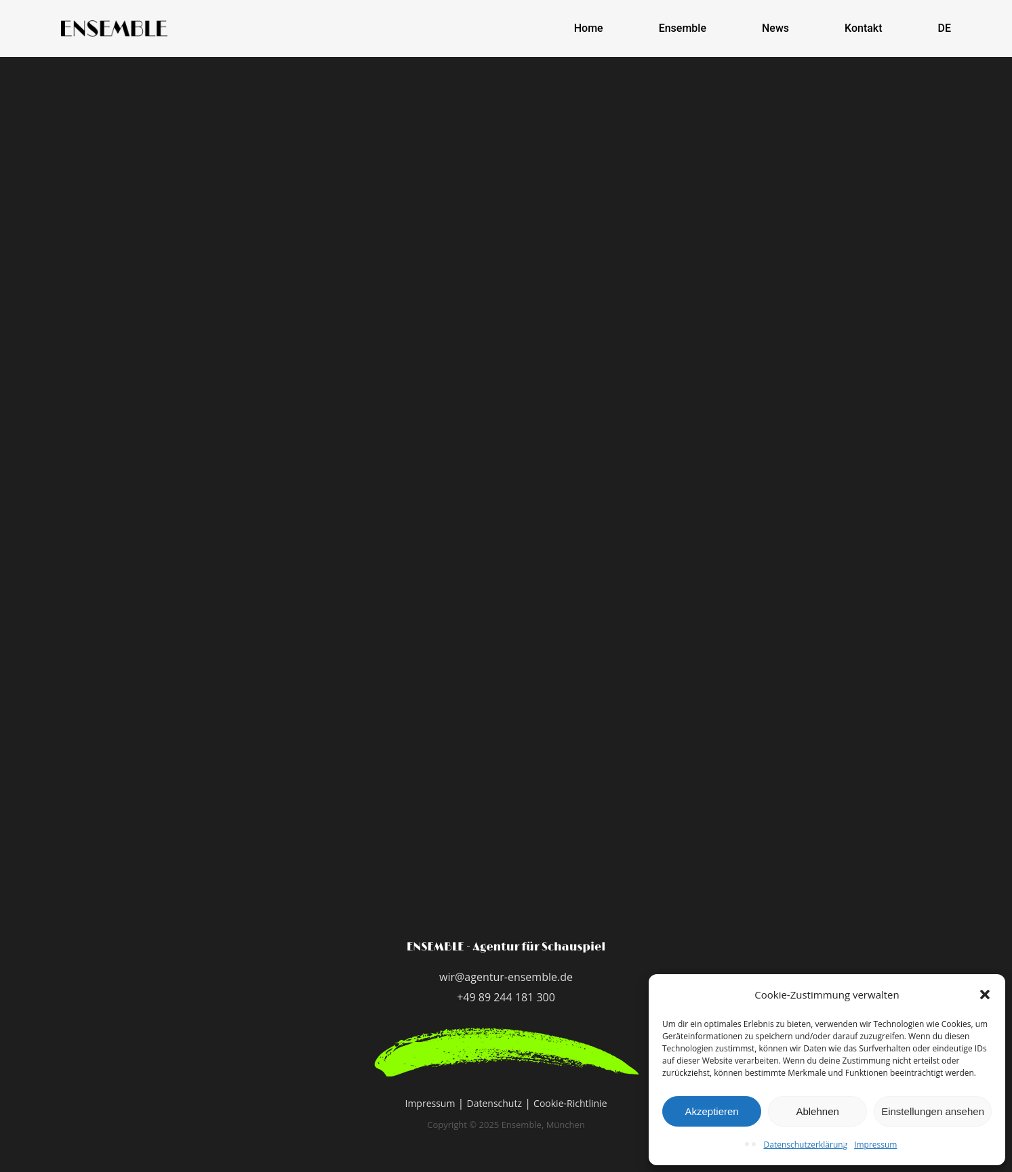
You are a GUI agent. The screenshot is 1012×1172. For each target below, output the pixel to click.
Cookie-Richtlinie (570, 1103)
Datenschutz (494, 1103)
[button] (985, 994)
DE (944, 28)
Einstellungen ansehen (932, 1111)
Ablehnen (817, 1111)
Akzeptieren (711, 1111)
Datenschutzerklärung (806, 1144)
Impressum (875, 1144)
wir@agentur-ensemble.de (506, 976)
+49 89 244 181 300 (506, 997)
